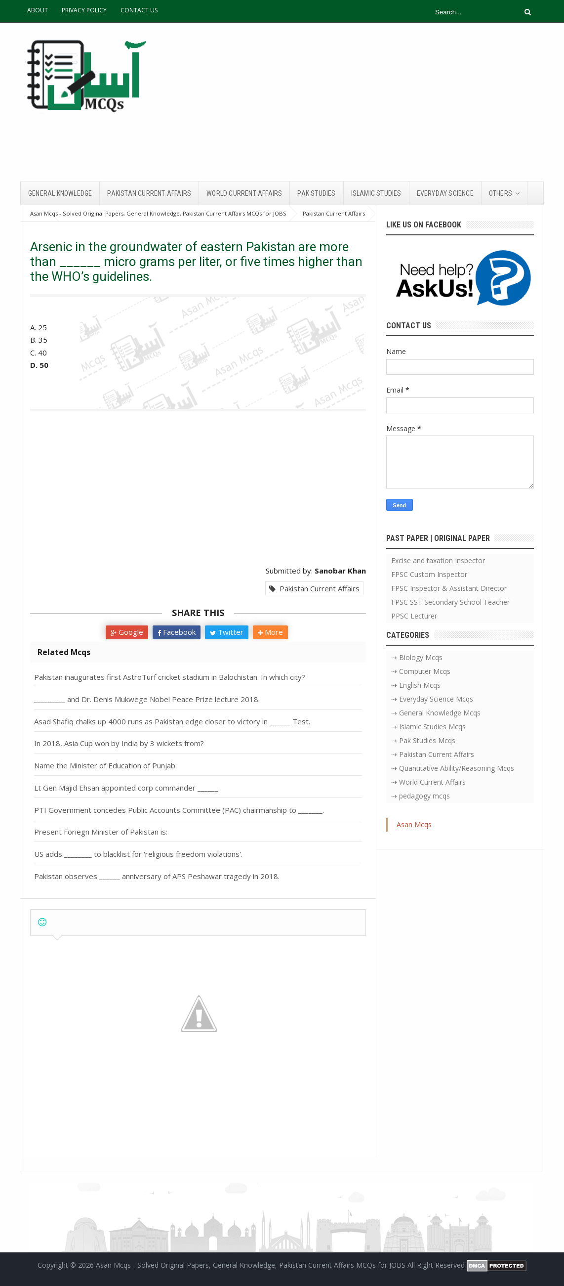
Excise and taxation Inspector (438, 560)
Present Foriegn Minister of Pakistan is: (100, 832)
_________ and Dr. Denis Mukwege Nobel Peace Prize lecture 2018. (147, 699)
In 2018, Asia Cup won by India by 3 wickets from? (119, 743)
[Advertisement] (364, 102)
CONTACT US (139, 10)
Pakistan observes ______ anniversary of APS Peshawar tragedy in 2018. (157, 876)
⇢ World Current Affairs (428, 782)
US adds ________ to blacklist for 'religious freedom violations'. (138, 854)
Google (127, 632)
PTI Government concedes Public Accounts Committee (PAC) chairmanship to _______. (179, 810)
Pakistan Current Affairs (314, 588)
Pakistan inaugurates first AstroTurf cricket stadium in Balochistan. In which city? (169, 677)
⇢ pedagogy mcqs (420, 795)
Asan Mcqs (414, 824)
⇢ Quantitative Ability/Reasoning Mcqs (452, 768)
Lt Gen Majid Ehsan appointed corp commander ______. (127, 788)
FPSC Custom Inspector (429, 574)
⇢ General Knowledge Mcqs (436, 712)
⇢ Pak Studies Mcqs (423, 740)
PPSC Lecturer (414, 616)
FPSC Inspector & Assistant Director (449, 588)
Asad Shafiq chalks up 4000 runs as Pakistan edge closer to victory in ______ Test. (172, 721)
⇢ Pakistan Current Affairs (432, 754)
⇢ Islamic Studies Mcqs (428, 726)
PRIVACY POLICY (84, 10)
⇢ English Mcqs (416, 685)
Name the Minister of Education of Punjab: (105, 765)
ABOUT (37, 10)
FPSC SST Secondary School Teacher (450, 602)
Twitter (226, 632)
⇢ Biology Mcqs (417, 657)
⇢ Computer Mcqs (420, 671)
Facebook (177, 632)
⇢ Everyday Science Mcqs (432, 699)
